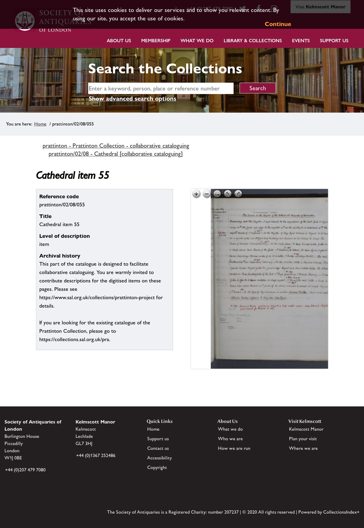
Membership (155, 40)
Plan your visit (303, 438)
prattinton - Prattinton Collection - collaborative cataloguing (116, 145)
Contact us (158, 448)
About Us (119, 40)
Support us (158, 438)
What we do (197, 40)
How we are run (234, 448)
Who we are (230, 438)
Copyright (157, 467)
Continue (278, 24)
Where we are (303, 448)
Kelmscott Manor (306, 429)
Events (301, 40)
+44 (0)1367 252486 (95, 455)
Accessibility (159, 458)
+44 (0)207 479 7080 (25, 470)
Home (40, 124)
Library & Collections (253, 40)
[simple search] (161, 88)
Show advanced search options (132, 98)
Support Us (334, 40)
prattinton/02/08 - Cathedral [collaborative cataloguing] (116, 153)
